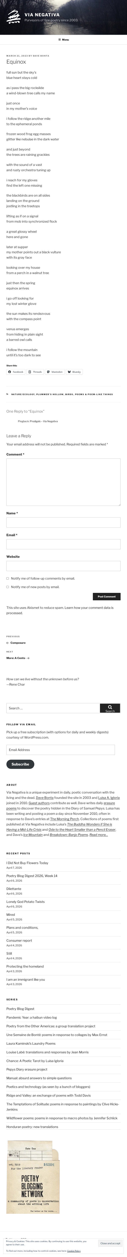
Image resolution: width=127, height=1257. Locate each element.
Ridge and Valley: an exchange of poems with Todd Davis (48, 1095)
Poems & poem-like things (94, 394)
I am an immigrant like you (25, 979)
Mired (10, 915)
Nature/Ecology (23, 394)
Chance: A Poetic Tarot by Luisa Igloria (35, 1061)
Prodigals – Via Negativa (44, 421)
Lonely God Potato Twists (25, 902)
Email (11, 535)
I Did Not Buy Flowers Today (27, 863)
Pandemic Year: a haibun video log (31, 1017)
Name (12, 513)
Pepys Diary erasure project (26, 1069)
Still (9, 953)
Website (13, 556)
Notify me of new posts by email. (35, 587)
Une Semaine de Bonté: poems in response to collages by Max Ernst (56, 1035)
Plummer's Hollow (50, 394)
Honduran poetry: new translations (32, 1127)
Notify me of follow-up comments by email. (43, 578)
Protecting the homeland (25, 966)
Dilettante (13, 889)
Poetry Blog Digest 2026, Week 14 (31, 876)
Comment (15, 454)
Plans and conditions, (22, 927)
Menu (63, 39)
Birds (69, 394)
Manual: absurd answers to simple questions (39, 1078)
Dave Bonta (41, 56)
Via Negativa (42, 14)
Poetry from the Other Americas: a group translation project (50, 1026)
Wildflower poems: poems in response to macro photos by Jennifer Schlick (61, 1118)
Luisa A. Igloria (109, 798)
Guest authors (39, 803)
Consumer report (19, 940)
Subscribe (20, 764)
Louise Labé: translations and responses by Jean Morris (47, 1052)
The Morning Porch (64, 819)
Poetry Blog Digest (20, 1009)
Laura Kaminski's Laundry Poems (30, 1043)
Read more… (98, 835)
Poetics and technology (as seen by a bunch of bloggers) (48, 1087)
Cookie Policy (74, 1251)
